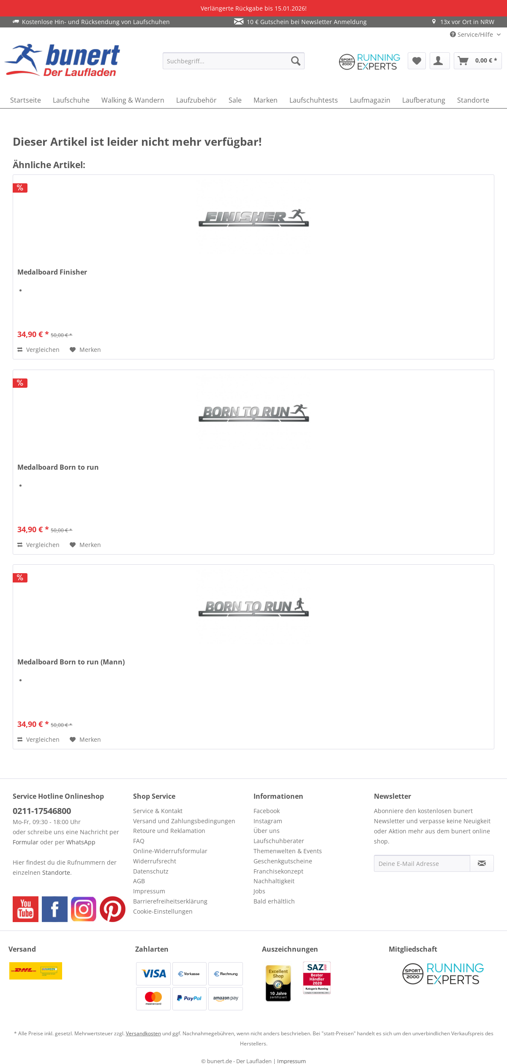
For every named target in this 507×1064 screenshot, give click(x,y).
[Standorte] (473, 100)
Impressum (149, 891)
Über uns (267, 831)
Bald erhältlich (274, 901)
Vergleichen (38, 350)
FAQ (138, 841)
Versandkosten (143, 1033)
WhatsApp (80, 842)
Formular (25, 842)
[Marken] (265, 100)
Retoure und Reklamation (169, 831)
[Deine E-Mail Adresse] (422, 863)
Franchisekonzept (278, 871)
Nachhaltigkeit (274, 881)
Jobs (259, 891)
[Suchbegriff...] (234, 60)
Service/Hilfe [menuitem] (472, 34)
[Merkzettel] (417, 60)
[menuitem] (234, 60)
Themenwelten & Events (288, 851)
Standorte (56, 872)
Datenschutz (151, 871)
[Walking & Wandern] (132, 100)
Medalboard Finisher (52, 272)
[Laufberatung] (423, 100)
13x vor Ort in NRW (462, 22)
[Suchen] (296, 60)
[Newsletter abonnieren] (482, 863)
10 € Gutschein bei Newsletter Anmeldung (300, 22)
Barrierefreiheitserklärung (170, 901)
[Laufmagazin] (370, 100)
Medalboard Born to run (58, 467)
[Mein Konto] (440, 60)
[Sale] (235, 100)
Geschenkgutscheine (283, 861)
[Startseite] (25, 100)
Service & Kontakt (158, 811)
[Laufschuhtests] (313, 100)
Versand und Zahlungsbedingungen (184, 821)
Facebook (267, 811)
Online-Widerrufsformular (170, 851)
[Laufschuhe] (71, 100)
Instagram (268, 821)
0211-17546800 (42, 810)
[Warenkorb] (478, 60)
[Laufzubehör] (196, 100)
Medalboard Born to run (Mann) (71, 662)
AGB (139, 881)
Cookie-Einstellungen (163, 911)
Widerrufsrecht (154, 861)
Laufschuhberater (279, 841)
